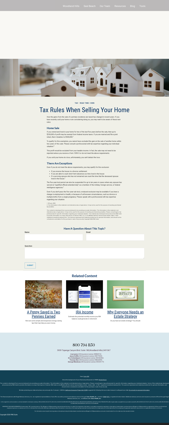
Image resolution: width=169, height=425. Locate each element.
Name (27, 232)
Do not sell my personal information (139, 390)
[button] (89, 8)
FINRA (104, 396)
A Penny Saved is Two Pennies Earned (43, 314)
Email (88, 232)
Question (28, 246)
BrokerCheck (102, 380)
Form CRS (86, 376)
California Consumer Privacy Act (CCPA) (76, 390)
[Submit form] (30, 265)
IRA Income (84, 312)
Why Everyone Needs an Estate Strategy (125, 314)
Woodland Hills (71, 8)
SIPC (108, 396)
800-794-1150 (84, 345)
